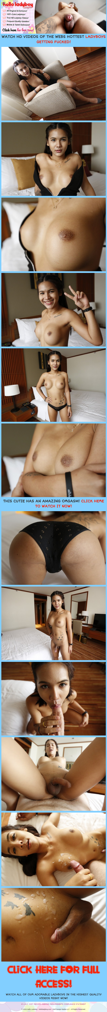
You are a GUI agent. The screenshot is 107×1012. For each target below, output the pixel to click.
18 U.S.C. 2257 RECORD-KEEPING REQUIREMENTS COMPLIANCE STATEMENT (53, 1004)
